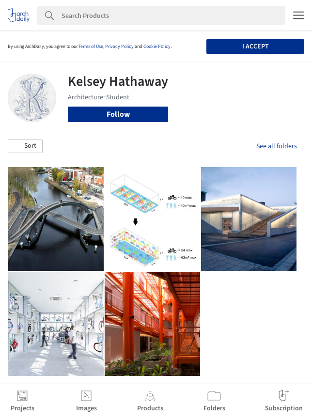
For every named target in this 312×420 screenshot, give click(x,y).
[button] (25, 146)
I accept (255, 46)
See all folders (276, 146)
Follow (118, 114)
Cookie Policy (157, 46)
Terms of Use (90, 46)
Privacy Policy (119, 46)
